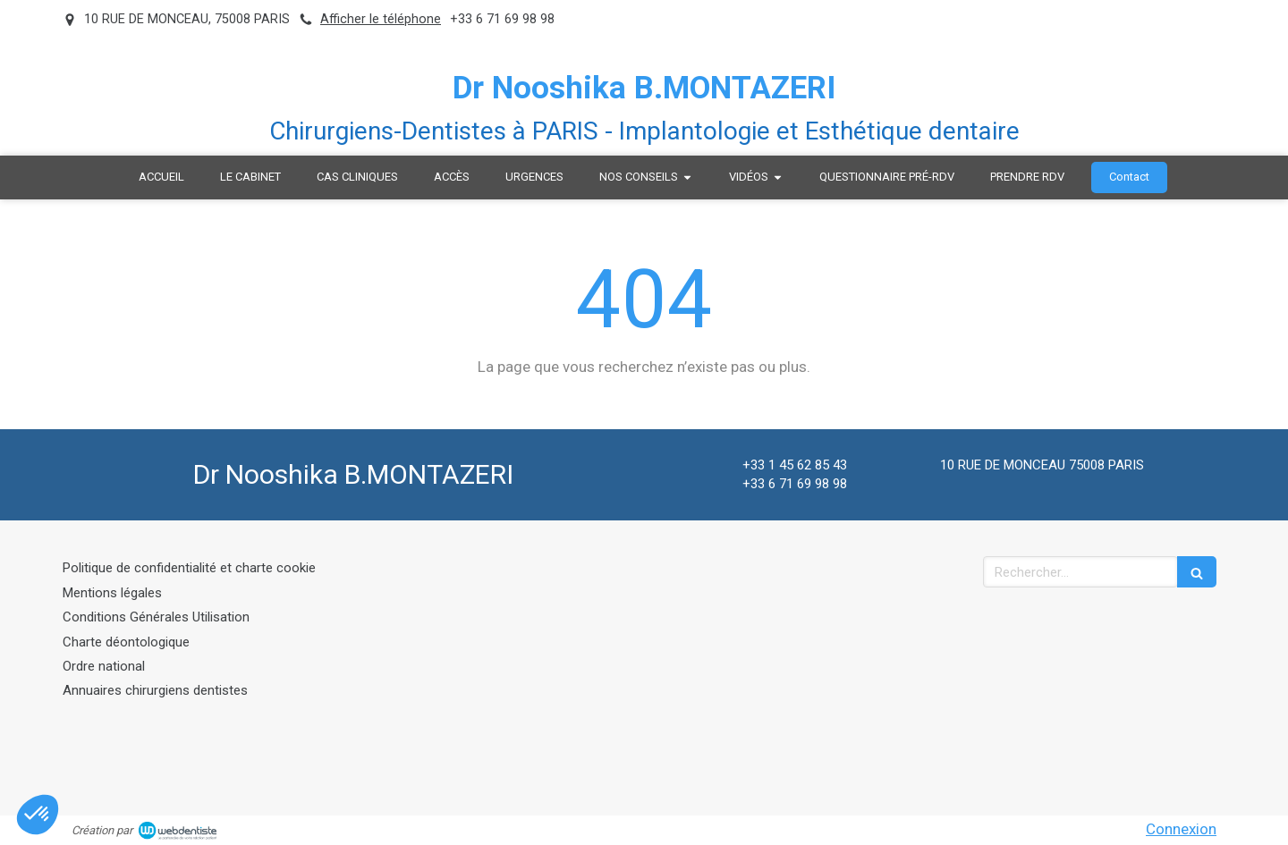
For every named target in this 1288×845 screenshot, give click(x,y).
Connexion (1181, 829)
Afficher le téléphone (380, 19)
